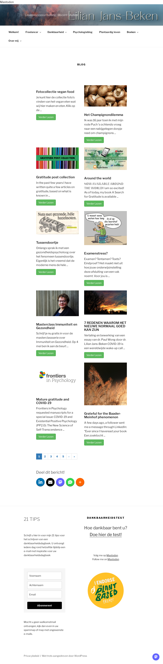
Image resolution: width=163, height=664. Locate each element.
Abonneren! (44, 605)
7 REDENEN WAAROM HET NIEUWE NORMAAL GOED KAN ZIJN (105, 326)
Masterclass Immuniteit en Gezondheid (56, 326)
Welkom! (14, 31)
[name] (44, 575)
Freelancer (34, 31)
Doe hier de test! (106, 534)
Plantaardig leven (109, 31)
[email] (44, 594)
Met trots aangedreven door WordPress (64, 655)
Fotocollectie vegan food (55, 92)
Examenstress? (96, 253)
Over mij (15, 40)
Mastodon (7, 2)
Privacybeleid (31, 655)
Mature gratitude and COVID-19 (52, 401)
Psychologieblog (82, 31)
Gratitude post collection (55, 177)
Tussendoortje (47, 242)
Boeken (133, 31)
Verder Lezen (46, 117)
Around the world (97, 178)
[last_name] (44, 585)
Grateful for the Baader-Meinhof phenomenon (102, 415)
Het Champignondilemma (103, 115)
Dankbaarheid (57, 31)
